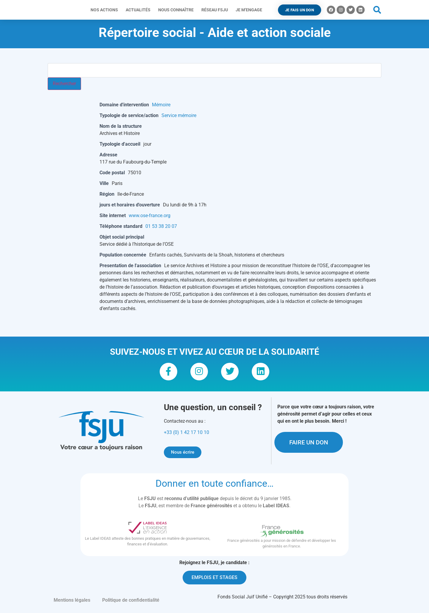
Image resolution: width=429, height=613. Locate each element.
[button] (377, 10)
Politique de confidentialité (130, 603)
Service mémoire (178, 115)
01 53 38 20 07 (161, 226)
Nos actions (106, 10)
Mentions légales (72, 603)
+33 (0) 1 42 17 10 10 (186, 435)
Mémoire (161, 105)
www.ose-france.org (149, 215)
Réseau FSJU (216, 10)
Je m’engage (250, 10)
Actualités (139, 10)
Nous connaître (177, 10)
